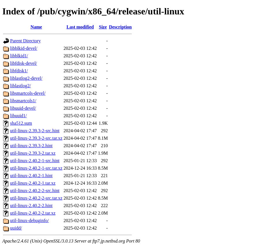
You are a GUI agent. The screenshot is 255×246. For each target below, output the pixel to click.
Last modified (80, 26)
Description (120, 26)
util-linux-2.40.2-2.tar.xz (32, 213)
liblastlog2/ (20, 85)
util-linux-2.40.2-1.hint (31, 175)
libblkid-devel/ (23, 48)
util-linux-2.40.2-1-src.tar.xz (36, 168)
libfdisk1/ (19, 70)
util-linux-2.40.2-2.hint (31, 205)
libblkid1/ (19, 55)
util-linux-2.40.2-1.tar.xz (32, 183)
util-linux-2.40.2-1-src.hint (34, 160)
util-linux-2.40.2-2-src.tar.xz (36, 198)
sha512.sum (21, 123)
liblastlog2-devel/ (26, 78)
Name (36, 26)
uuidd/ (16, 228)
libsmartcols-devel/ (28, 93)
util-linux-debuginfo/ (29, 220)
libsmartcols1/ (23, 100)
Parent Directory (25, 40)
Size (103, 26)
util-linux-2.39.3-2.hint (31, 145)
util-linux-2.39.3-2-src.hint (34, 130)
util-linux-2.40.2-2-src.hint (34, 190)
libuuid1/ (18, 115)
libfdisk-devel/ (23, 63)
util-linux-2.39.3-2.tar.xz (32, 153)
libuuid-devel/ (23, 108)
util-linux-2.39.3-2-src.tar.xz (36, 138)
